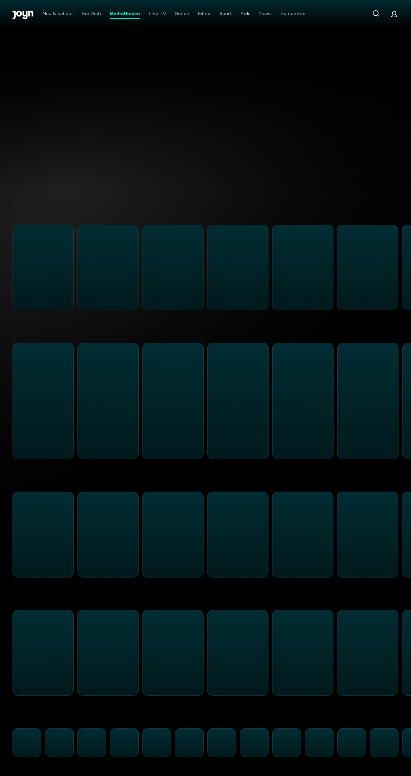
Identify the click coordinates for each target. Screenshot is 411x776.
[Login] (394, 13)
